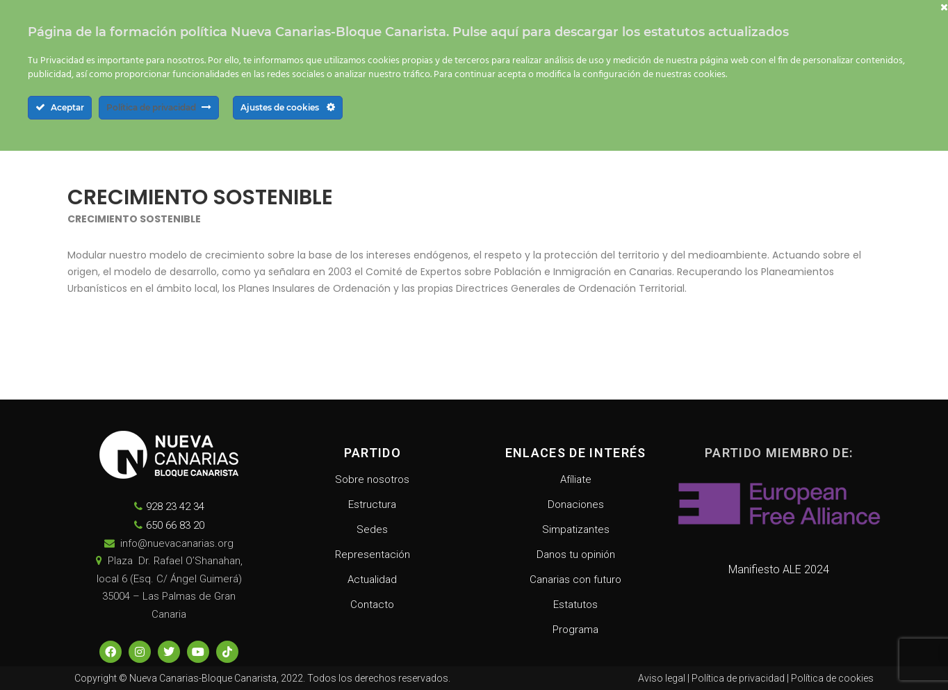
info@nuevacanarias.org (177, 543)
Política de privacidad (738, 678)
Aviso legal (661, 678)
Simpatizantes (576, 529)
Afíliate (575, 479)
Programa (575, 629)
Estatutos (575, 604)
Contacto (372, 604)
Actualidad (372, 579)
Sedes (372, 529)
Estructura (372, 504)
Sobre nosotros (372, 479)
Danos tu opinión (576, 554)
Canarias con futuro (575, 579)
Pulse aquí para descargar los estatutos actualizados (620, 32)
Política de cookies (832, 678)
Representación (372, 554)
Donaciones (576, 504)
